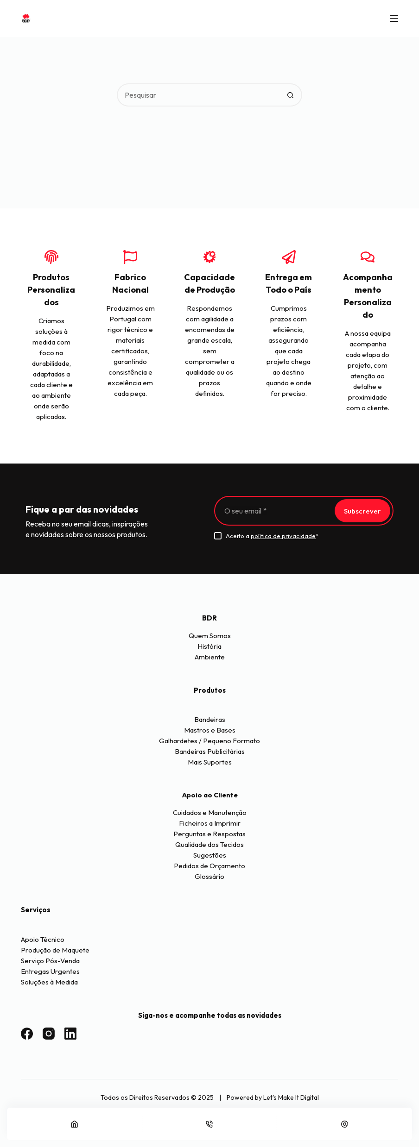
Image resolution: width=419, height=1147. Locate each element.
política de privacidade (283, 535)
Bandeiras (209, 719)
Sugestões (209, 855)
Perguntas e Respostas (209, 833)
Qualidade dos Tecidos (209, 844)
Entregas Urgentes (50, 971)
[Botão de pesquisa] (290, 95)
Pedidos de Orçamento (209, 865)
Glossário (209, 876)
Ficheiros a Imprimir (210, 823)
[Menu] (394, 18)
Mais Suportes (210, 762)
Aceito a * (272, 535)
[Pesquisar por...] (198, 95)
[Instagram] (49, 1034)
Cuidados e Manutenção (210, 812)
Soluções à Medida (49, 982)
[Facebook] (27, 1034)
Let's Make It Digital (291, 1097)
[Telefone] (210, 1124)
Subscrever (362, 511)
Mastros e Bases (209, 730)
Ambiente (210, 656)
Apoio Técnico (42, 939)
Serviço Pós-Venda (50, 960)
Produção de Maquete (55, 950)
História (209, 646)
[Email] (344, 1124)
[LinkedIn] (70, 1034)
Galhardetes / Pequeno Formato (209, 740)
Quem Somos (210, 635)
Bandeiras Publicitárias (210, 751)
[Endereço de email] (273, 510)
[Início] (74, 1124)
